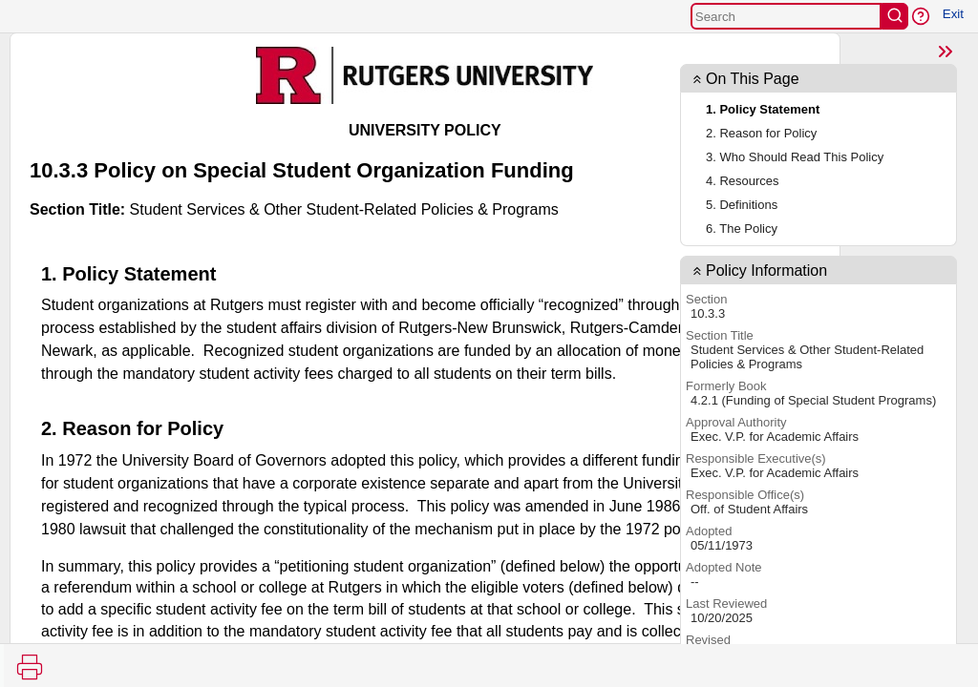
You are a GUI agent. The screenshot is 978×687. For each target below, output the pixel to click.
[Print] (29, 667)
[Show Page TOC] (945, 51)
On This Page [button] (752, 79)
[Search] (786, 16)
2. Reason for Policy (761, 133)
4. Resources (742, 181)
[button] (920, 16)
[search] (895, 16)
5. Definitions (741, 205)
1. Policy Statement (762, 109)
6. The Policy (741, 228)
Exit (953, 14)
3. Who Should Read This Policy (794, 157)
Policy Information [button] (766, 270)
